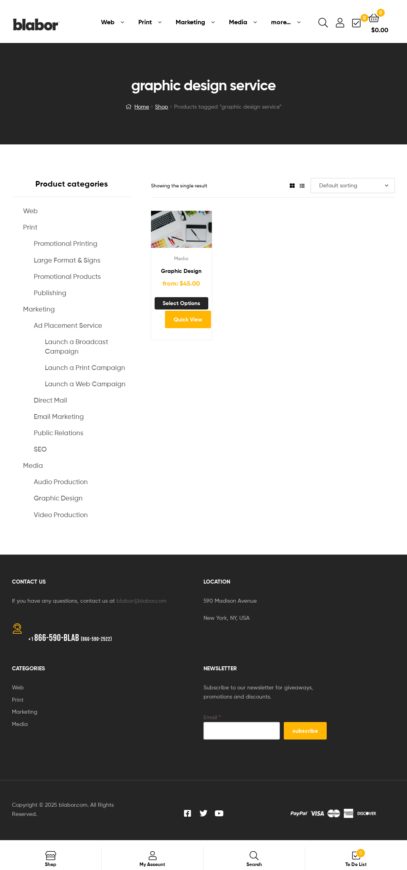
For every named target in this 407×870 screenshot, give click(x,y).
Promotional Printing (65, 243)
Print (30, 227)
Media (181, 258)
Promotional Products (67, 276)
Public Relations (58, 433)
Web (30, 211)
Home (141, 106)
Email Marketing (59, 416)
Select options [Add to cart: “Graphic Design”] (181, 303)
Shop (161, 106)
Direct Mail (50, 400)
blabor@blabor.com (141, 600)
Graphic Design (181, 270)
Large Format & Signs (67, 260)
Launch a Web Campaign (85, 384)
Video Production (61, 515)
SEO (40, 449)
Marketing (39, 309)
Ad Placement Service (68, 325)
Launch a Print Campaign (85, 368)
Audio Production (61, 482)
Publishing (50, 293)
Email (212, 717)
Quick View (188, 319)
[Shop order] (352, 185)
